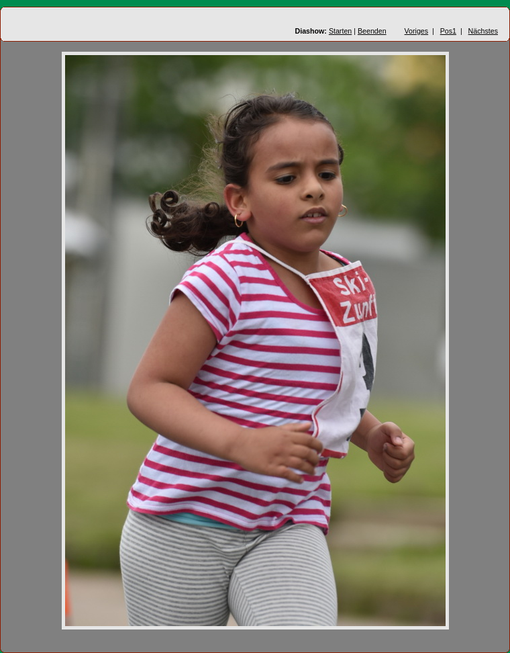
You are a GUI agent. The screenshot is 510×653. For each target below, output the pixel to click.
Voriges (417, 31)
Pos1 (448, 31)
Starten (340, 31)
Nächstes (483, 31)
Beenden (372, 31)
